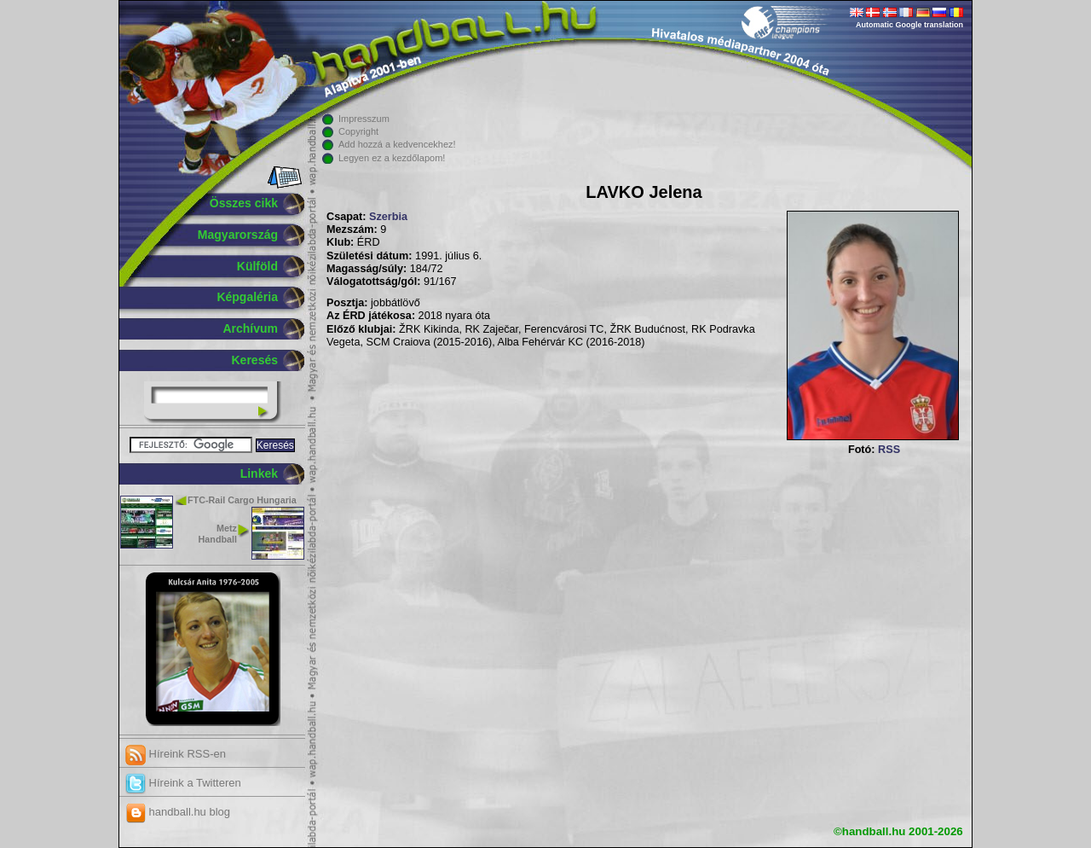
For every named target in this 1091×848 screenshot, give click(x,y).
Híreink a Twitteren (183, 782)
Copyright (358, 131)
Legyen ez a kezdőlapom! (391, 158)
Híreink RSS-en (175, 753)
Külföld (257, 266)
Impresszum (364, 118)
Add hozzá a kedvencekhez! (397, 144)
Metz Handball (218, 533)
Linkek (259, 473)
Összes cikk (244, 203)
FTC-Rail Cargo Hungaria (242, 500)
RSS (889, 450)
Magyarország (238, 234)
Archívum (250, 328)
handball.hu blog (177, 811)
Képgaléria (247, 297)
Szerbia (388, 217)
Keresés (255, 360)
